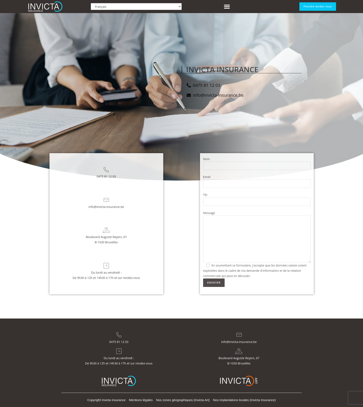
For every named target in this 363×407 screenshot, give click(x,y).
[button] (227, 6)
